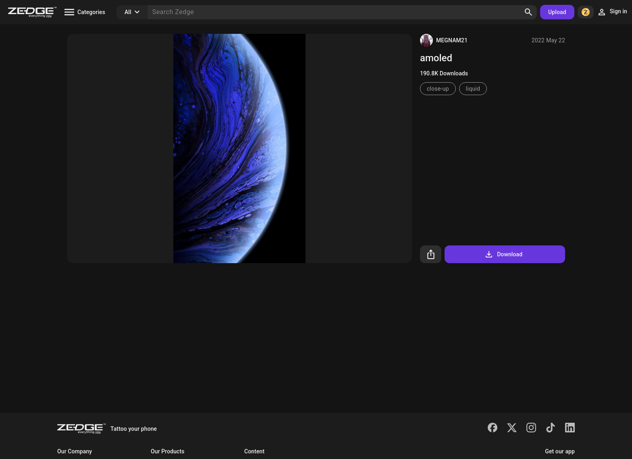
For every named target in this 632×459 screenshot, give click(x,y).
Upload (557, 12)
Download (503, 254)
